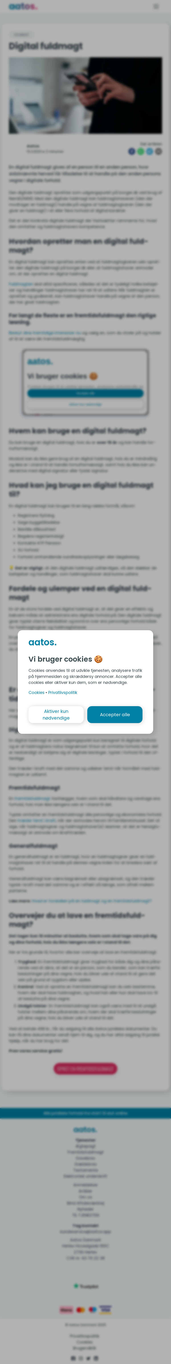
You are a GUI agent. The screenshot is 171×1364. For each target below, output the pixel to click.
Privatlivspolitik (62, 692)
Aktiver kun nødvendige (56, 714)
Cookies (36, 692)
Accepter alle (115, 715)
